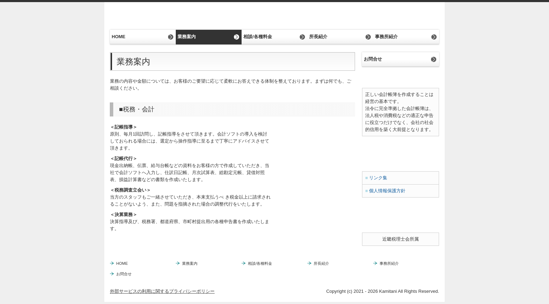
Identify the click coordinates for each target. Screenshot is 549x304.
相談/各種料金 (257, 36)
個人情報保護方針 (387, 190)
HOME (118, 36)
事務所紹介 (386, 36)
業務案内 (187, 36)
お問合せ (373, 59)
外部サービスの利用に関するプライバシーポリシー (162, 291)
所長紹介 (318, 36)
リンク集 (378, 177)
